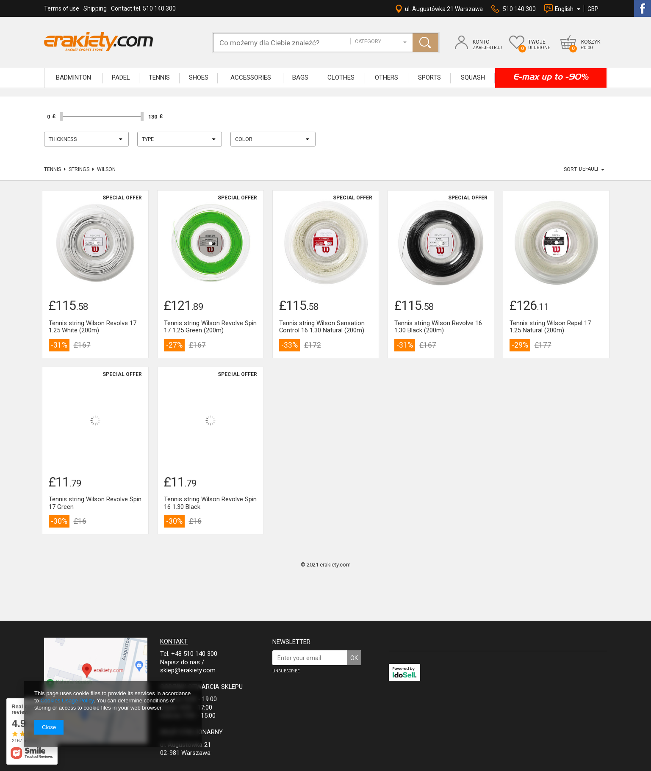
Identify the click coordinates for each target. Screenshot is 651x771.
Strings (79, 169)
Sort (570, 169)
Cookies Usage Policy (66, 700)
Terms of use (61, 8)
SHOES (198, 77)
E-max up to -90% (550, 77)
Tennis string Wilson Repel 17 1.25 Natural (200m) (550, 327)
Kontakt (174, 641)
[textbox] (286, 42)
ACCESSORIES (250, 77)
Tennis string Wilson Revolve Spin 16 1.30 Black (210, 503)
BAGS (300, 77)
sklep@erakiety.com (188, 670)
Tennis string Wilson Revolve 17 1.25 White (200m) (92, 327)
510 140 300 (519, 9)
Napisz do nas (180, 662)
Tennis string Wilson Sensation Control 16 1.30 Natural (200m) (322, 327)
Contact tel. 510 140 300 (143, 8)
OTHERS (386, 77)
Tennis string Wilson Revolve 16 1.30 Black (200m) (438, 327)
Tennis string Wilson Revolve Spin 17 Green (95, 503)
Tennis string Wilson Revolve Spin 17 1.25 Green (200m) (210, 327)
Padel (121, 77)
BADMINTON (73, 77)
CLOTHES (341, 77)
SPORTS (429, 77)
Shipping (95, 8)
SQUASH (473, 77)
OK (354, 658)
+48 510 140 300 (194, 654)
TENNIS (159, 77)
